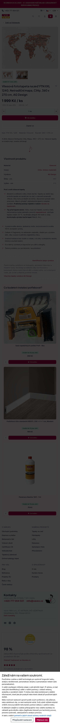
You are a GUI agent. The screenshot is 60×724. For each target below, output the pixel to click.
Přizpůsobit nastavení (22, 720)
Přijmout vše (42, 720)
